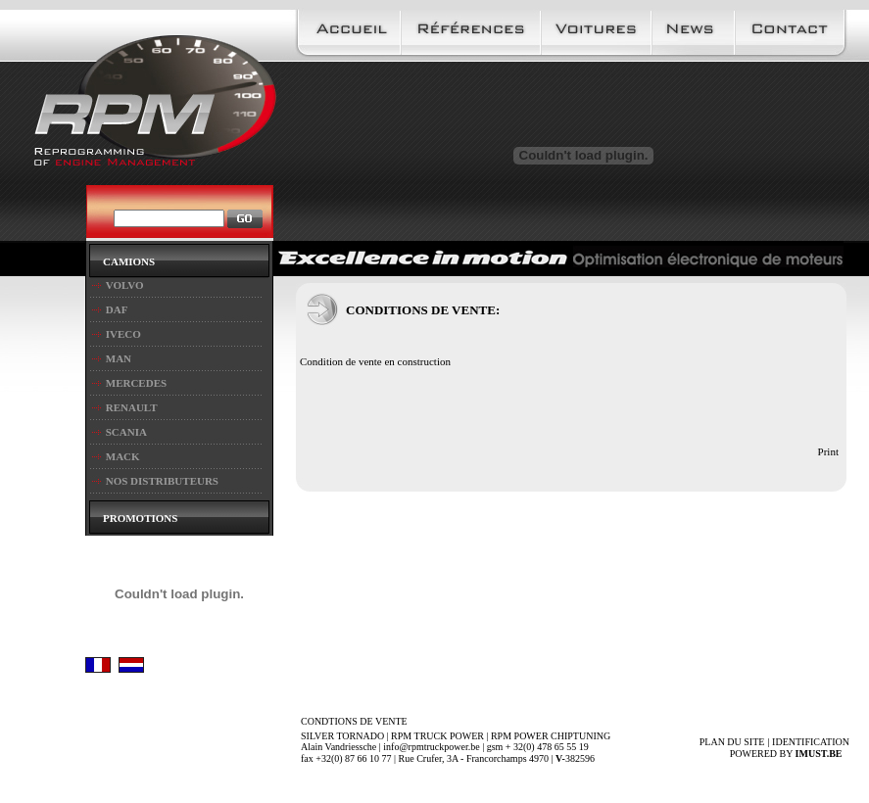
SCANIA (126, 432)
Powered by (789, 753)
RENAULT (132, 407)
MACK (123, 456)
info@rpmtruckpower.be (431, 746)
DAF (117, 309)
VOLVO (125, 285)
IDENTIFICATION (810, 741)
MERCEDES (136, 383)
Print (828, 451)
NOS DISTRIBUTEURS (162, 481)
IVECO (123, 334)
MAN (118, 358)
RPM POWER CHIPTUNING (550, 736)
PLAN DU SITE (732, 741)
